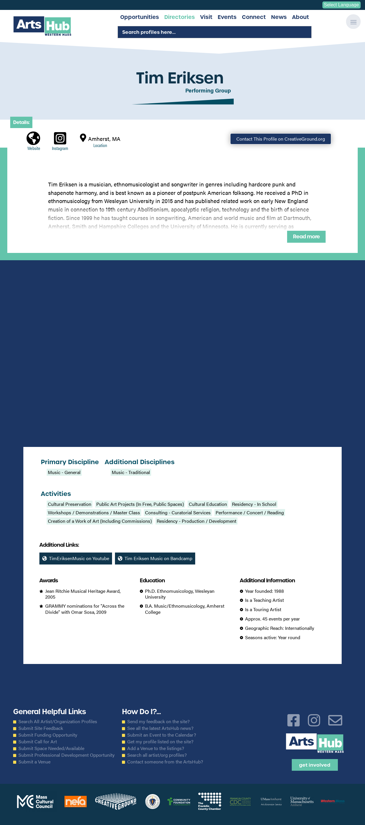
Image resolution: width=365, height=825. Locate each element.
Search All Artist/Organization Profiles (57, 721)
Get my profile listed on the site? (160, 741)
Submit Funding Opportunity (47, 735)
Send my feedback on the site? (158, 721)
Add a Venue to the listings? (155, 748)
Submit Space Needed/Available (51, 748)
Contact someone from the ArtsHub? (165, 761)
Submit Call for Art (37, 741)
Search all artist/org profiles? (157, 755)
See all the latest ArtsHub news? (160, 728)
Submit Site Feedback (40, 728)
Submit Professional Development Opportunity (66, 755)
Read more (306, 236)
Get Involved (314, 765)
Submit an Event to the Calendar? (161, 735)
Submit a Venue (34, 761)
